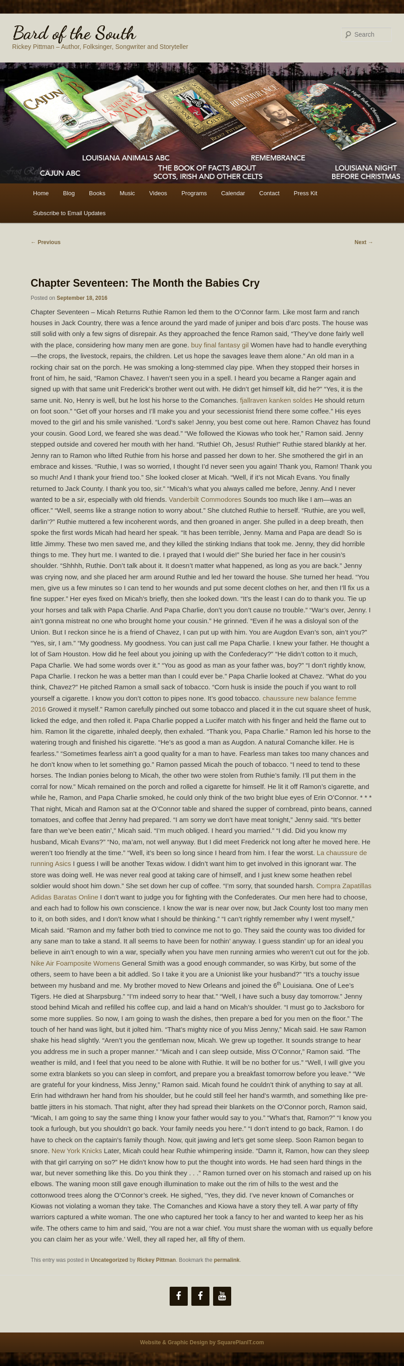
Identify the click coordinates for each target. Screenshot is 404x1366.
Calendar (233, 193)
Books (97, 193)
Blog (69, 193)
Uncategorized (109, 1260)
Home (41, 193)
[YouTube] (222, 1296)
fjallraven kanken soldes (276, 400)
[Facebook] (179, 1296)
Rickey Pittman (156, 1260)
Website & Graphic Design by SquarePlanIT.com (202, 1342)
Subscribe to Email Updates (69, 213)
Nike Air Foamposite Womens (75, 963)
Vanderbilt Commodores (205, 499)
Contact (269, 193)
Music (127, 193)
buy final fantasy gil (220, 345)
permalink (227, 1260)
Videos (158, 193)
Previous (46, 242)
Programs (194, 193)
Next (364, 242)
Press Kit (305, 193)
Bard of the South (74, 32)
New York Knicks (77, 1150)
